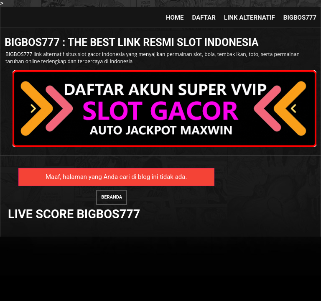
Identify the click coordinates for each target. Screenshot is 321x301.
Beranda (111, 197)
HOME (175, 17)
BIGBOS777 (299, 17)
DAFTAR (204, 17)
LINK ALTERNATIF (249, 17)
